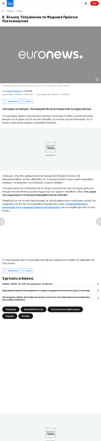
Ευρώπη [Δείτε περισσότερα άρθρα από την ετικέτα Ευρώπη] (10, 316)
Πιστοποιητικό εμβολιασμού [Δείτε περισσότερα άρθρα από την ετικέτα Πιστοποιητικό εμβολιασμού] (65, 309)
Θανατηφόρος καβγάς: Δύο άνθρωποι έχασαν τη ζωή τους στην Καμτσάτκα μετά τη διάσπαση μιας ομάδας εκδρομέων (46, 298)
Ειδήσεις (10, 11)
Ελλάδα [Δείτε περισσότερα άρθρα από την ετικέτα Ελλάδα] (25, 316)
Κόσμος (20, 11)
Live (95, 3)
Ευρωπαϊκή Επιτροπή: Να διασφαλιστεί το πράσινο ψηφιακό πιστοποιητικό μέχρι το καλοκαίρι (46, 290)
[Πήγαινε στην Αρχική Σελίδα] (10, 3)
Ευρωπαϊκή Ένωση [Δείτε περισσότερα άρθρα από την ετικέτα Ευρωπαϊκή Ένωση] (33, 309)
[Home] (3, 11)
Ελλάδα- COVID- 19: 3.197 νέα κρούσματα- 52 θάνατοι (27, 284)
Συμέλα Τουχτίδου (13, 91)
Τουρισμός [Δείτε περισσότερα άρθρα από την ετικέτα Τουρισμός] (11, 309)
